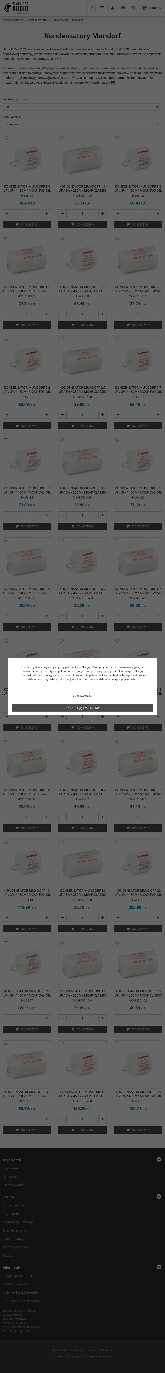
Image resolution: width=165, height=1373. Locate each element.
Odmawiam (82, 696)
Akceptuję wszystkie (83, 707)
